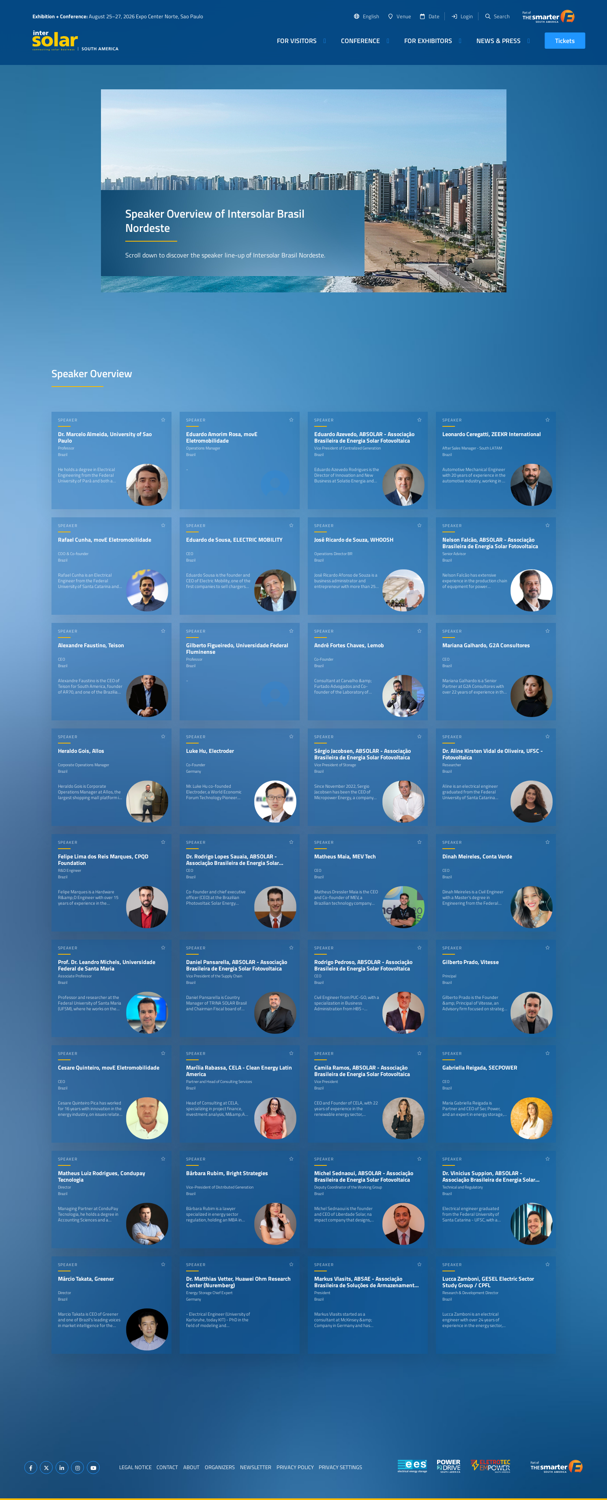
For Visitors (297, 40)
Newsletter (255, 1467)
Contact (167, 1467)
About (191, 1467)
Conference (360, 40)
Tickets (565, 40)
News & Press (498, 40)
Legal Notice (135, 1467)
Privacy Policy (295, 1467)
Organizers (220, 1467)
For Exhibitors (428, 40)
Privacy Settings (340, 1467)
